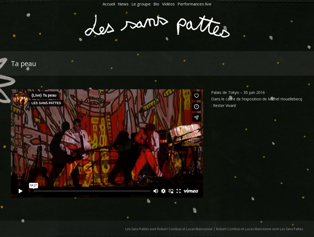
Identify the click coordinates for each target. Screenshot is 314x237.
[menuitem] (109, 4)
